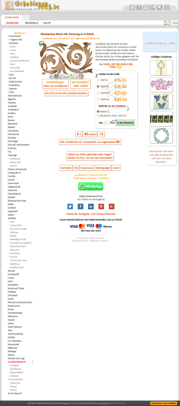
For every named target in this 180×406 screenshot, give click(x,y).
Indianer (14, 232)
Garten (11, 179)
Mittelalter (13, 284)
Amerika (12, 102)
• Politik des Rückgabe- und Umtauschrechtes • (91, 214)
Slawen (11, 319)
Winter (11, 354)
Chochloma (13, 130)
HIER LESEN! (80, 86)
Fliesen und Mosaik (17, 169)
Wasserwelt (13, 344)
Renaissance (14, 305)
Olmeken (12, 291)
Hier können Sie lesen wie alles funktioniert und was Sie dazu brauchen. (161, 156)
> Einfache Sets (15, 81)
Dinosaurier (13, 134)
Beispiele (31, 23)
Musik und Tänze (16, 288)
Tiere (10, 330)
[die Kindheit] (16, 372)
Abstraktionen (15, 95)
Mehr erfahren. (118, 403)
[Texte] (13, 386)
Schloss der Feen (18, 260)
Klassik (11, 270)
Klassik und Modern (20, 60)
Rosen (11, 309)
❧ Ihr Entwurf (14, 393)
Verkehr (11, 337)
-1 (79, 134)
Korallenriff (13, 274)
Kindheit (12, 218)
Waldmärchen (17, 267)
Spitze (11, 323)
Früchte (11, 176)
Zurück (90, 134)
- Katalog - (12, 23)
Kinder (13, 235)
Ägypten (12, 99)
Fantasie (12, 148)
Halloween (15, 158)
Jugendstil (12, 211)
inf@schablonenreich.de (90, 196)
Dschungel (13, 141)
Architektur (13, 109)
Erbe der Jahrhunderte (18, 144)
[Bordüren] (15, 368)
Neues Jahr (15, 162)
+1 (100, 134)
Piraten (13, 256)
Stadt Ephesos (15, 326)
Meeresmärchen (18, 246)
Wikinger (12, 351)
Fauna (13, 50)
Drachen (12, 137)
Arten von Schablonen (55, 86)
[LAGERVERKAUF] (17, 361)
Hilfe (47, 23)
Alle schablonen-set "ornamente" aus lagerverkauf (90, 142)
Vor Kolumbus (14, 340)
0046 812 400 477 (98, 175)
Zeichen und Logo (16, 358)
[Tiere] (13, 389)
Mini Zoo (14, 249)
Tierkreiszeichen (15, 333)
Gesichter (12, 190)
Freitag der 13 (14, 172)
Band (10, 116)
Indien (11, 204)
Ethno (13, 46)
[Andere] (14, 365)
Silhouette (13, 316)
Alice (12, 221)
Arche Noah (16, 225)
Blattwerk (12, 123)
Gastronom (13, 183)
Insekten (12, 207)
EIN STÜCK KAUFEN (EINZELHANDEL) (66, 93)
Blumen (11, 127)
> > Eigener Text (15, 39)
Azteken (11, 113)
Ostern (13, 165)
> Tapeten (12, 88)
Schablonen (12, 17)
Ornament (15, 67)
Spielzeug (14, 263)
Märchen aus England (20, 242)
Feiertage (12, 155)
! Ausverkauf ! (14, 36)
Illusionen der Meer (17, 200)
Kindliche (14, 57)
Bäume (11, 120)
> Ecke (11, 74)
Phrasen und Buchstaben (20, 302)
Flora (12, 53)
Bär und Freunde (18, 228)
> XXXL (11, 92)
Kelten (11, 214)
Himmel (11, 197)
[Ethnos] (14, 375)
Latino (11, 277)
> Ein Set (12, 78)
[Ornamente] (17, 379)
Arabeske (12, 106)
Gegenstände (14, 186)
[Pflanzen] (15, 382)
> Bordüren (13, 43)
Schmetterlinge (15, 312)
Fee (9, 151)
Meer (12, 64)
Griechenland (14, 193)
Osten (11, 298)
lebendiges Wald (18, 239)
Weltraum (12, 347)
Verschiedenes (17, 71)
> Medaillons (14, 85)
